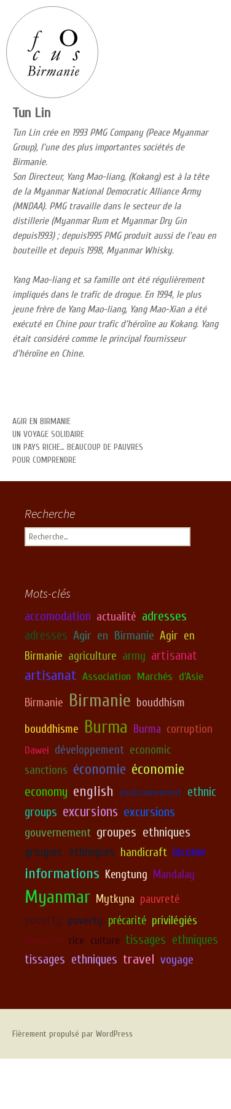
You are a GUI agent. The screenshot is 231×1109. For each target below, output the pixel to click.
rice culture (94, 939)
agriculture (92, 655)
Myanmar (57, 897)
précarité (127, 920)
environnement (150, 792)
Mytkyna (115, 899)
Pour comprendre (44, 460)
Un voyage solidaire (48, 434)
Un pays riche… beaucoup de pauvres (77, 447)
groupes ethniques (143, 832)
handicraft (143, 852)
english (93, 791)
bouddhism (160, 702)
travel (139, 959)
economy (46, 792)
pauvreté (160, 899)
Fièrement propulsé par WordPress (72, 1034)
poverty (43, 920)
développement (89, 749)
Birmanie (44, 702)
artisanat (174, 655)
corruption (189, 729)
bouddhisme (52, 729)
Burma (106, 727)
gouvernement (58, 832)
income (189, 852)
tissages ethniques (171, 939)
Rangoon (44, 939)
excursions (90, 812)
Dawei (37, 749)
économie (99, 769)
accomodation (58, 616)
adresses (164, 616)
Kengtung (126, 874)
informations (62, 873)
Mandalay (174, 874)
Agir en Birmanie (41, 421)
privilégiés (174, 920)
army (134, 655)
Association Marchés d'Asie (142, 676)
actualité (116, 616)
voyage (177, 959)
